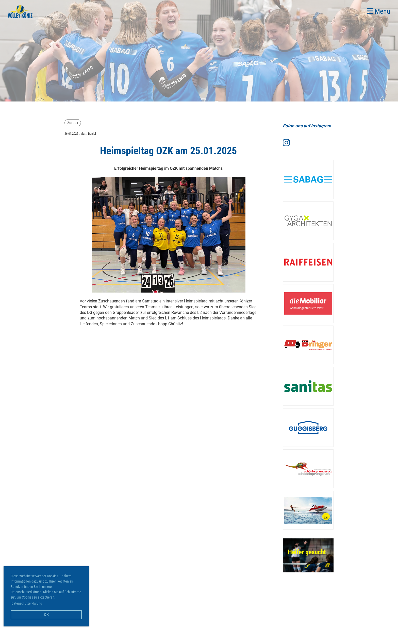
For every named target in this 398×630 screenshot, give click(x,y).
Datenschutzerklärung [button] (26, 603)
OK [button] (46, 614)
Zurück (72, 122)
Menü (378, 11)
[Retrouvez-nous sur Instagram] (286, 143)
